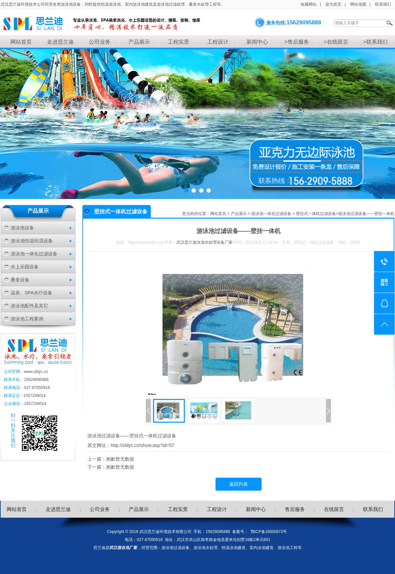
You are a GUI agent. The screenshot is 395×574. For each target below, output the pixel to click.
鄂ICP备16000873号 (269, 531)
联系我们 (383, 4)
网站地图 (358, 4)
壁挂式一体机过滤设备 (316, 213)
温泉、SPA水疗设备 (31, 292)
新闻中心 (257, 42)
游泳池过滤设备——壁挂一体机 (366, 213)
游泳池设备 (22, 227)
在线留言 (334, 509)
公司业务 (99, 42)
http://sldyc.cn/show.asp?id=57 (142, 445)
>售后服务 (296, 42)
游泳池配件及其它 (29, 305)
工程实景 (178, 42)
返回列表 (238, 484)
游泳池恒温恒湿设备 (32, 240)
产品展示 (139, 42)
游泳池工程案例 (27, 318)
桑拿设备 (20, 279)
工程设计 (218, 42)
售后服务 (295, 509)
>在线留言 (336, 42)
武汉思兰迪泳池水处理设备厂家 (204, 242)
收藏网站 (309, 4)
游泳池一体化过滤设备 (34, 253)
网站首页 (21, 42)
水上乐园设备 (25, 266)
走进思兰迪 (60, 42)
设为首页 (333, 4)
